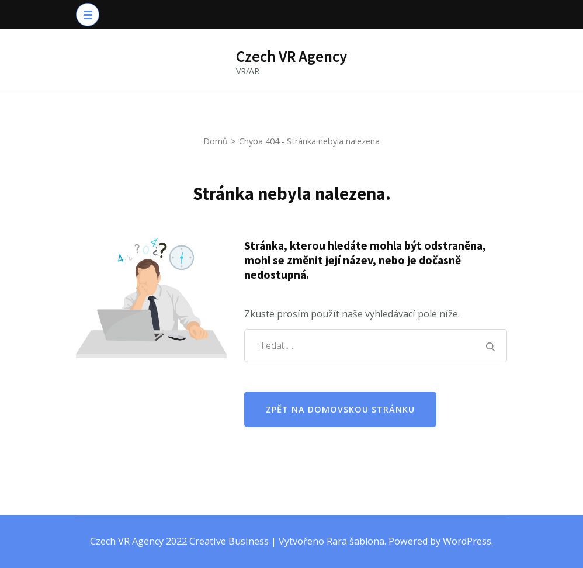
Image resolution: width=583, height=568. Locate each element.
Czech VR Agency (291, 56)
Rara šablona (355, 541)
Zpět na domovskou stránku (340, 409)
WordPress (467, 541)
